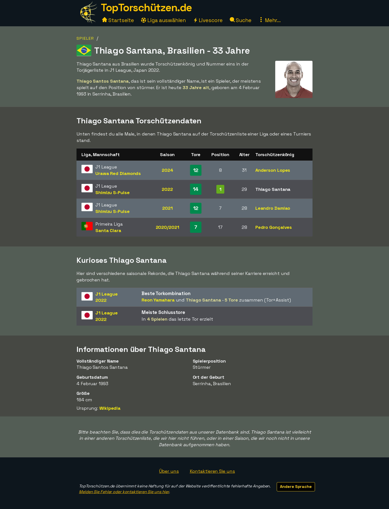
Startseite (118, 20)
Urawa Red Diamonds (118, 173)
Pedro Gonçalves (273, 227)
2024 (167, 170)
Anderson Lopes (272, 170)
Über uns (169, 471)
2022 (167, 189)
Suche (240, 20)
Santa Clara (108, 230)
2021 (167, 208)
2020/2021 (167, 227)
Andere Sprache (296, 486)
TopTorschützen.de (146, 7)
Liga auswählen (163, 20)
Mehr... (270, 20)
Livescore (208, 20)
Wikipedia (109, 408)
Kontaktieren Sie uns (212, 471)
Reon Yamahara (158, 300)
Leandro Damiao (272, 208)
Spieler (85, 38)
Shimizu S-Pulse (112, 192)
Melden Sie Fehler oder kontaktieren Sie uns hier (124, 491)
